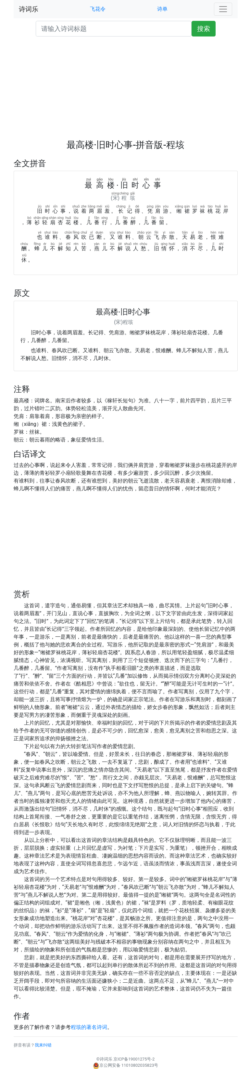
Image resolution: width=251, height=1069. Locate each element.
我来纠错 (43, 1045)
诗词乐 (28, 9)
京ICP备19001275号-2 (134, 1059)
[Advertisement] (126, 90)
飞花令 (98, 9)
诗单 (162, 9)
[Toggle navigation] (223, 9)
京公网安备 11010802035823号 (125, 1065)
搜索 (203, 29)
